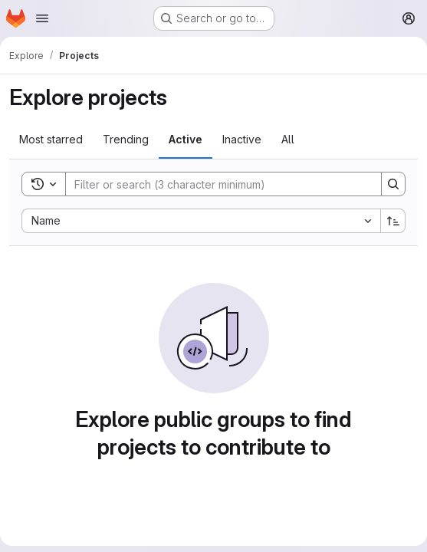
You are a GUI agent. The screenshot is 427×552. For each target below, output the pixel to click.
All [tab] (287, 139)
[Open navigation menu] (42, 18)
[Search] (215, 184)
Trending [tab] (126, 139)
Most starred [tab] (51, 139)
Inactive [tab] (241, 139)
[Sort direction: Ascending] (393, 221)
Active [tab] (185, 139)
